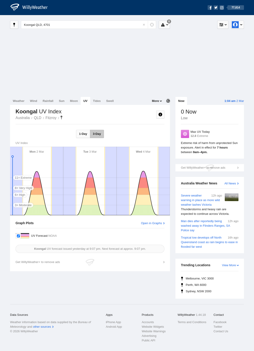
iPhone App (113, 322)
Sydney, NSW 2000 (198, 291)
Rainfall (48, 101)
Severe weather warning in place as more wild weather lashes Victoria (209, 204)
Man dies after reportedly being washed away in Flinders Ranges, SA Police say (209, 225)
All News (230, 183)
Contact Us (221, 331)
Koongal (61, 117)
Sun (62, 101)
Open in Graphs (151, 223)
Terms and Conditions (192, 322)
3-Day (97, 134)
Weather (18, 101)
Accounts (148, 322)
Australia (23, 118)
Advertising (149, 336)
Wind (33, 101)
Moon (74, 101)
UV (85, 101)
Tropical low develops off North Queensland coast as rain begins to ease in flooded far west (209, 241)
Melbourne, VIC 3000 (200, 278)
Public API (148, 340)
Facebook (220, 322)
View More (229, 265)
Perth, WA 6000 (196, 285)
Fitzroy (50, 118)
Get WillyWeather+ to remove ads (203, 167)
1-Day (83, 134)
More (155, 101)
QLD (37, 118)
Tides (97, 101)
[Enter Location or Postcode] (88, 25)
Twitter (218, 326)
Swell (110, 101)
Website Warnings (154, 331)
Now (181, 101)
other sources (42, 326)
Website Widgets (153, 326)
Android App (114, 326)
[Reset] (144, 25)
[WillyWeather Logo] (31, 7)
